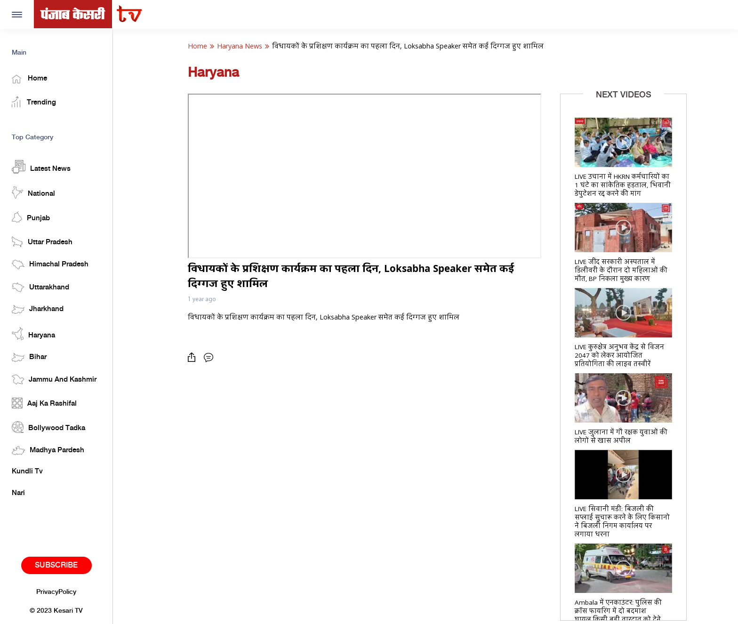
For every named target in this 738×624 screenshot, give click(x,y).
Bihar (29, 357)
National (33, 192)
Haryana (33, 333)
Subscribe (56, 565)
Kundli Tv (27, 471)
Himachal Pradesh (50, 264)
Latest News (41, 167)
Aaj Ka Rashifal (44, 403)
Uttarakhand (40, 287)
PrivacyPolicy (56, 592)
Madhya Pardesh (48, 450)
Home (29, 79)
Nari (18, 493)
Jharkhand (38, 309)
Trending (34, 101)
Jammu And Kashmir (54, 379)
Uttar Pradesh (42, 241)
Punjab (31, 217)
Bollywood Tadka (48, 427)
